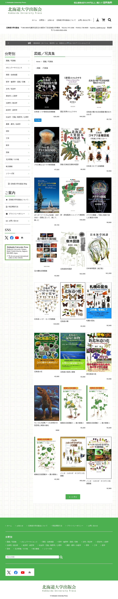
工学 (7, 138)
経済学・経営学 (11, 110)
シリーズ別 (10, 173)
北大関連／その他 (12, 159)
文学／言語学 (11, 89)
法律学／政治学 (11, 103)
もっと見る (73, 497)
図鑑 (38, 68)
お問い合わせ (92, 526)
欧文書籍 (9, 166)
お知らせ (51, 20)
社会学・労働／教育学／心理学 (17, 117)
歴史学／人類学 (11, 96)
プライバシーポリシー (74, 526)
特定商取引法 (56, 526)
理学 (7, 131)
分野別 (42, 20)
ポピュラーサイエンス (14, 68)
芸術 (7, 152)
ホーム (34, 20)
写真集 (45, 68)
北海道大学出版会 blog (17, 184)
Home (38, 61)
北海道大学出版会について (66, 20)
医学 (7, 145)
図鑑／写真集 (11, 61)
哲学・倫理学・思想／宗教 (15, 82)
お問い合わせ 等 (84, 20)
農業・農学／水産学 (13, 124)
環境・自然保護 (11, 75)
